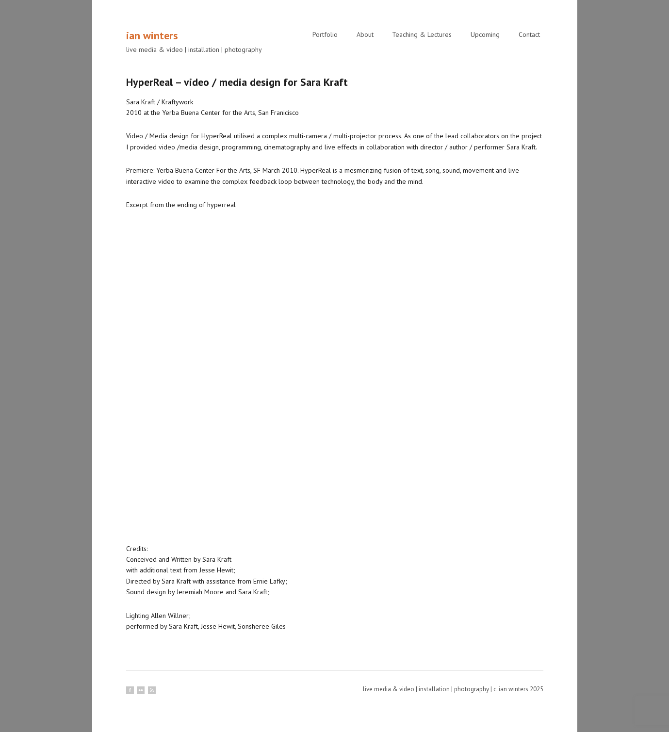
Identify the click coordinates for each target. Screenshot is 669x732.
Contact (529, 34)
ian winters (152, 35)
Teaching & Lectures (422, 34)
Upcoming (485, 34)
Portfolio (325, 34)
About (365, 34)
